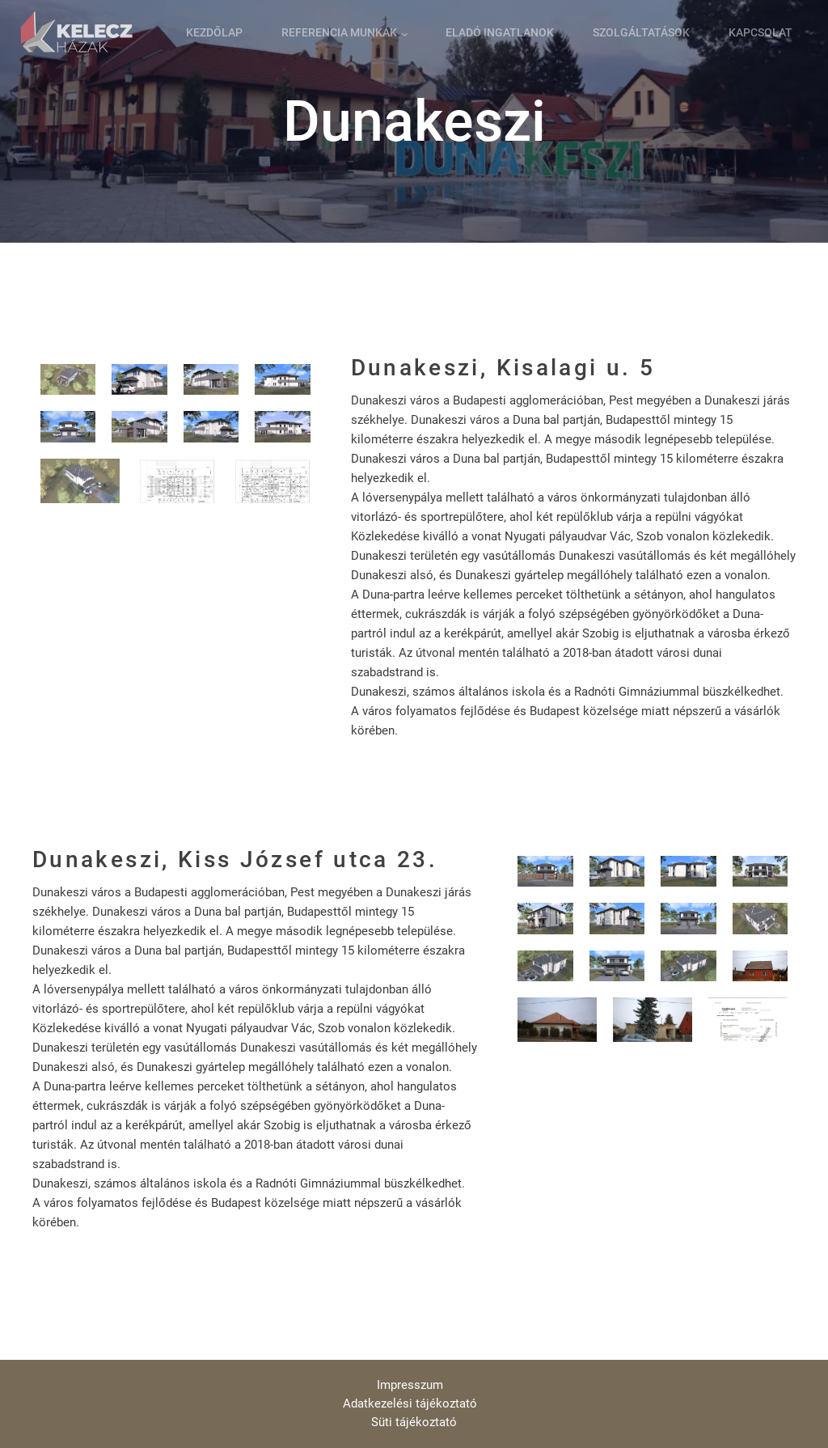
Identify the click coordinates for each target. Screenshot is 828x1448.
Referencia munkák (339, 32)
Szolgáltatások (641, 32)
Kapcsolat (760, 32)
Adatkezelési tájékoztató (410, 1403)
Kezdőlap (214, 32)
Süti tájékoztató (414, 1422)
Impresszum (410, 1385)
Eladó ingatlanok (500, 32)
